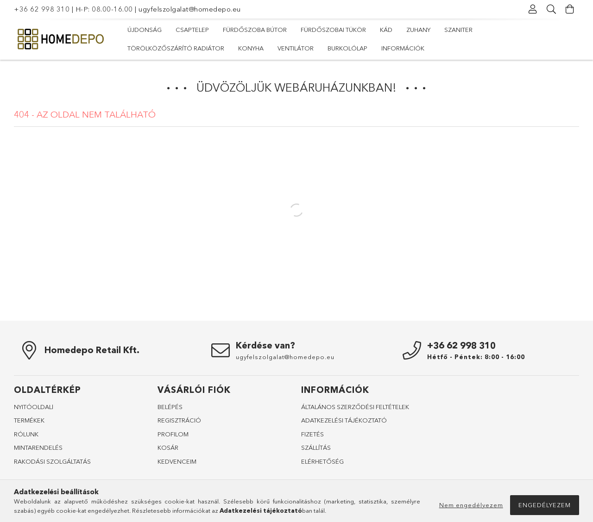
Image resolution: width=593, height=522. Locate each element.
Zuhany (418, 29)
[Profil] (533, 9)
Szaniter (458, 29)
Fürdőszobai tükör (333, 29)
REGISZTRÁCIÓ (179, 420)
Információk (402, 48)
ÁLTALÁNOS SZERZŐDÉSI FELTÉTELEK (355, 406)
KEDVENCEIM (177, 461)
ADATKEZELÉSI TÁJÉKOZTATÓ (344, 420)
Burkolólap (347, 48)
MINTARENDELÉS (38, 447)
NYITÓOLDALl (33, 406)
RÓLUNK (26, 434)
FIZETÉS (312, 434)
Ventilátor (296, 48)
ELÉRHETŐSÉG (322, 461)
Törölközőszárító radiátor (175, 48)
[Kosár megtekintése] (570, 9)
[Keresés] (551, 9)
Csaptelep (192, 29)
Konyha (251, 48)
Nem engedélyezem (471, 505)
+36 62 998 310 (41, 9)
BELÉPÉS (170, 406)
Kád (386, 29)
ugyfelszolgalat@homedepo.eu (190, 9)
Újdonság (144, 29)
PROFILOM (173, 434)
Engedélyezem (544, 505)
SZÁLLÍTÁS (316, 447)
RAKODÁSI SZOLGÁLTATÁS (52, 461)
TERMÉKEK (29, 420)
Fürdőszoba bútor (255, 29)
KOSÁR (168, 447)
